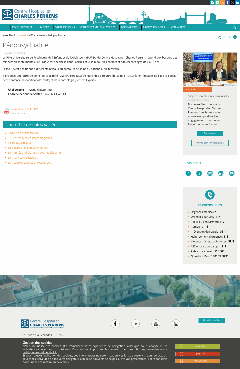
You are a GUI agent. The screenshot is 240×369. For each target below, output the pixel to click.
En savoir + (210, 133)
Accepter (200, 346)
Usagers (43, 27)
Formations (129, 27)
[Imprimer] (235, 37)
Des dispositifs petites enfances (28, 148)
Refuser (200, 353)
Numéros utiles (211, 320)
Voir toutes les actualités (210, 142)
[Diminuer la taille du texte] (230, 37)
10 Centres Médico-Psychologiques (30, 138)
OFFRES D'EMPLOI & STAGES (98, 27)
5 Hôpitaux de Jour (19, 143)
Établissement (22, 27)
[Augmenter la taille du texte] (225, 37)
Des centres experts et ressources (29, 162)
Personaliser (200, 360)
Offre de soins (65, 27)
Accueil (7, 27)
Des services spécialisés (23, 157)
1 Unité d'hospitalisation (23, 133)
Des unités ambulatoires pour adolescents (35, 152)
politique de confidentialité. (40, 352)
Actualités (177, 27)
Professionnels (154, 27)
